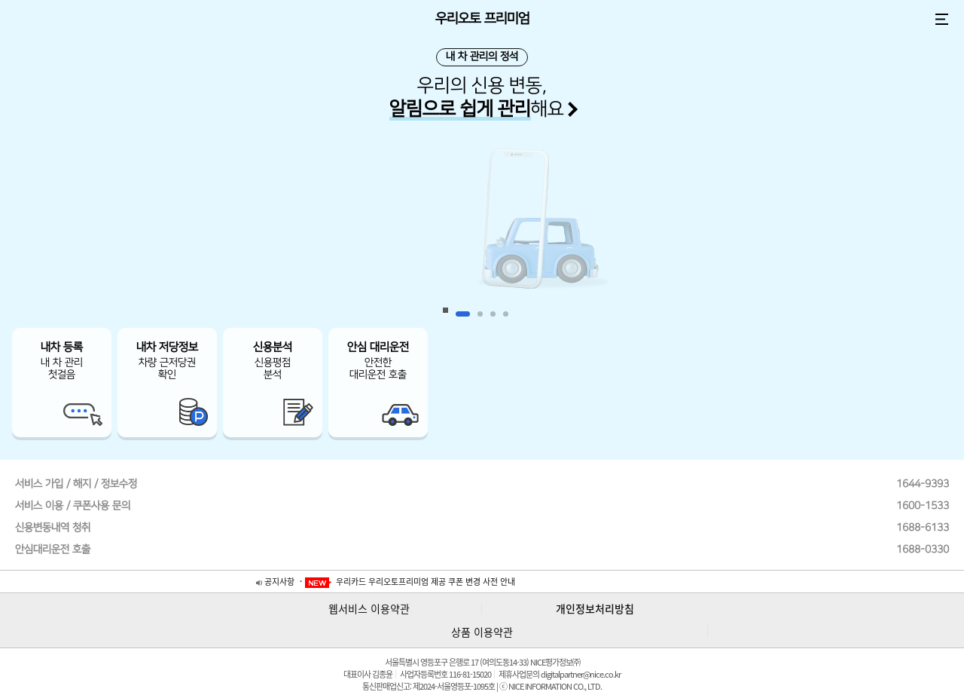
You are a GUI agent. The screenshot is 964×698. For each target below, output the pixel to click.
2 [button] (480, 314)
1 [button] (463, 314)
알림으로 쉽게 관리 (460, 109)
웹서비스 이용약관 (369, 608)
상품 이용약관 (482, 631)
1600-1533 (922, 506)
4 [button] (505, 314)
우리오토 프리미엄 (482, 18)
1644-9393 (922, 484)
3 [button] (493, 314)
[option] (482, 230)
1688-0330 (922, 549)
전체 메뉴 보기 (941, 19)
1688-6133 (922, 527)
